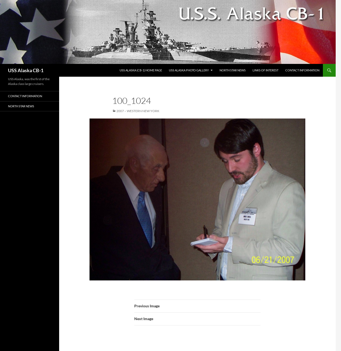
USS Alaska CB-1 (25, 70)
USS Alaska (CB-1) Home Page (141, 70)
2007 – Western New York (137, 111)
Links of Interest (265, 70)
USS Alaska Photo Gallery (189, 70)
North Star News (233, 70)
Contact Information (302, 70)
